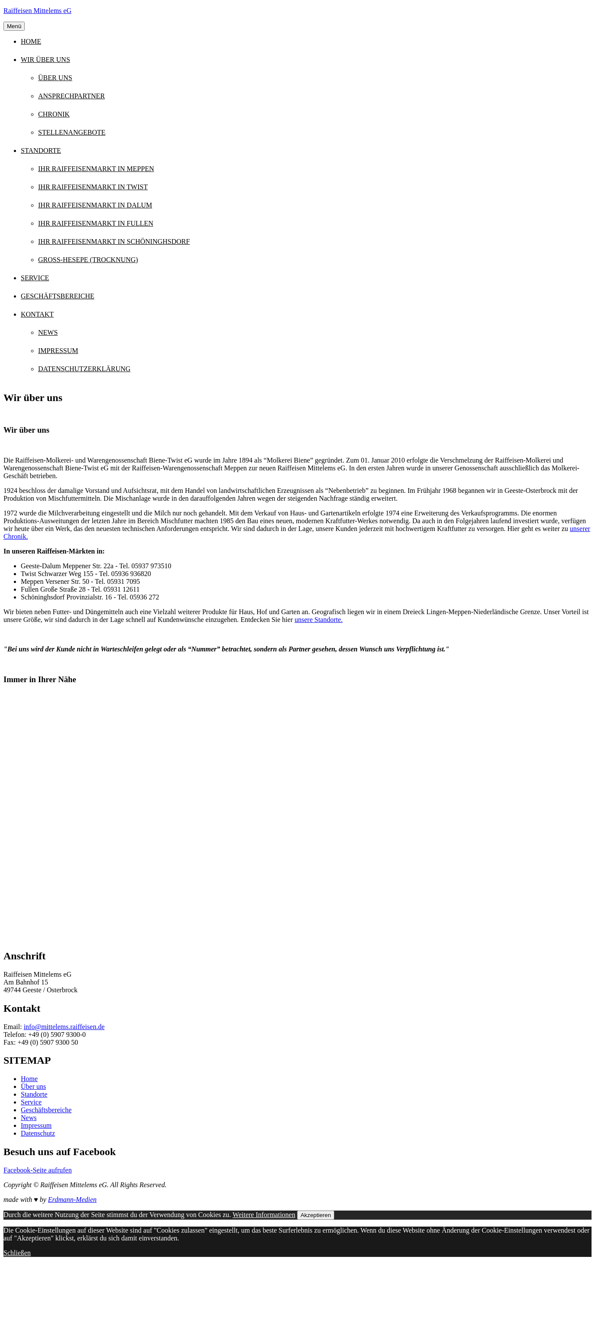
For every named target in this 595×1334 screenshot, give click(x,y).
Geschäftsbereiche (57, 296)
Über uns (55, 77)
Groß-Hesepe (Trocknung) (88, 259)
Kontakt (37, 314)
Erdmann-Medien (72, 1199)
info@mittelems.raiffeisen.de (64, 1026)
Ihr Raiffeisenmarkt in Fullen (95, 223)
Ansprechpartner (71, 96)
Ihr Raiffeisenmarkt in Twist (93, 187)
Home (31, 41)
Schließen (17, 1252)
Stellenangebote (72, 132)
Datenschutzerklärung (84, 368)
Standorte (41, 150)
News (48, 332)
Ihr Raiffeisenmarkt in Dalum (95, 205)
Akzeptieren (316, 1215)
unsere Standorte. (318, 619)
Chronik (54, 114)
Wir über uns (45, 59)
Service (35, 278)
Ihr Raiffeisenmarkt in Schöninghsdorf (114, 241)
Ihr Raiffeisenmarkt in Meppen (96, 168)
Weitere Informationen (264, 1214)
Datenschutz (38, 1133)
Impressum (58, 350)
